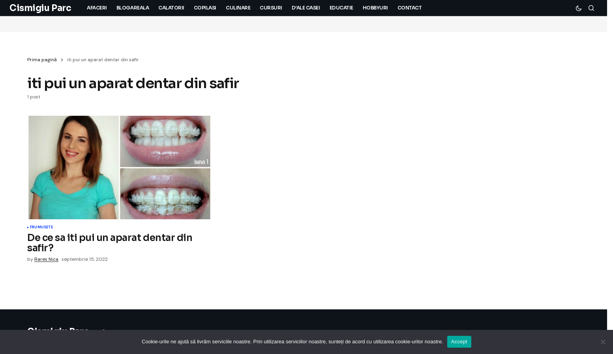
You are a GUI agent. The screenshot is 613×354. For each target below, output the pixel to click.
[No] (603, 342)
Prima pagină (42, 59)
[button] (578, 8)
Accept (459, 342)
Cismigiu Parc (40, 8)
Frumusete (41, 228)
